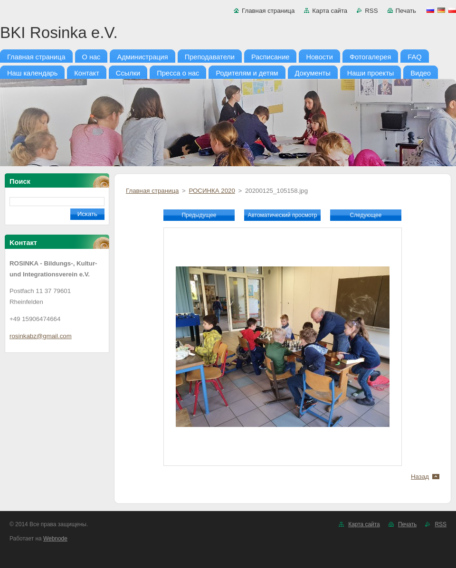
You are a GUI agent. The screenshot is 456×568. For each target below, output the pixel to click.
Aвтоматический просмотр (282, 215)
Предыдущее (198, 215)
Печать (406, 10)
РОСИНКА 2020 (212, 190)
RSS (371, 10)
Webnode (55, 538)
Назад (420, 476)
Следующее (366, 215)
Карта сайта (329, 10)
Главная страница (268, 10)
